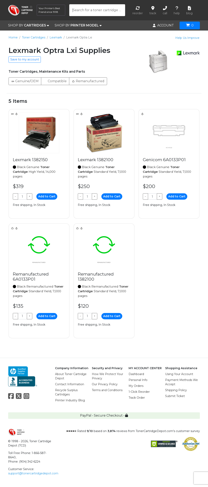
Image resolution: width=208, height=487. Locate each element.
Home (13, 37)
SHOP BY (28, 25)
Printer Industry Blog (70, 400)
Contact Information (69, 384)
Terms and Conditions (107, 390)
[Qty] (22, 196)
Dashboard (136, 374)
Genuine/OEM (25, 81)
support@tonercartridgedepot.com (33, 473)
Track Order (137, 397)
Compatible (55, 81)
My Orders (136, 386)
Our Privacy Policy (105, 384)
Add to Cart (46, 196)
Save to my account (24, 59)
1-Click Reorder (139, 392)
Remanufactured (88, 81)
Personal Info (138, 380)
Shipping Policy (176, 390)
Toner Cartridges (33, 37)
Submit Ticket (175, 396)
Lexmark (56, 37)
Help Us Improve (187, 38)
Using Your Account (179, 374)
